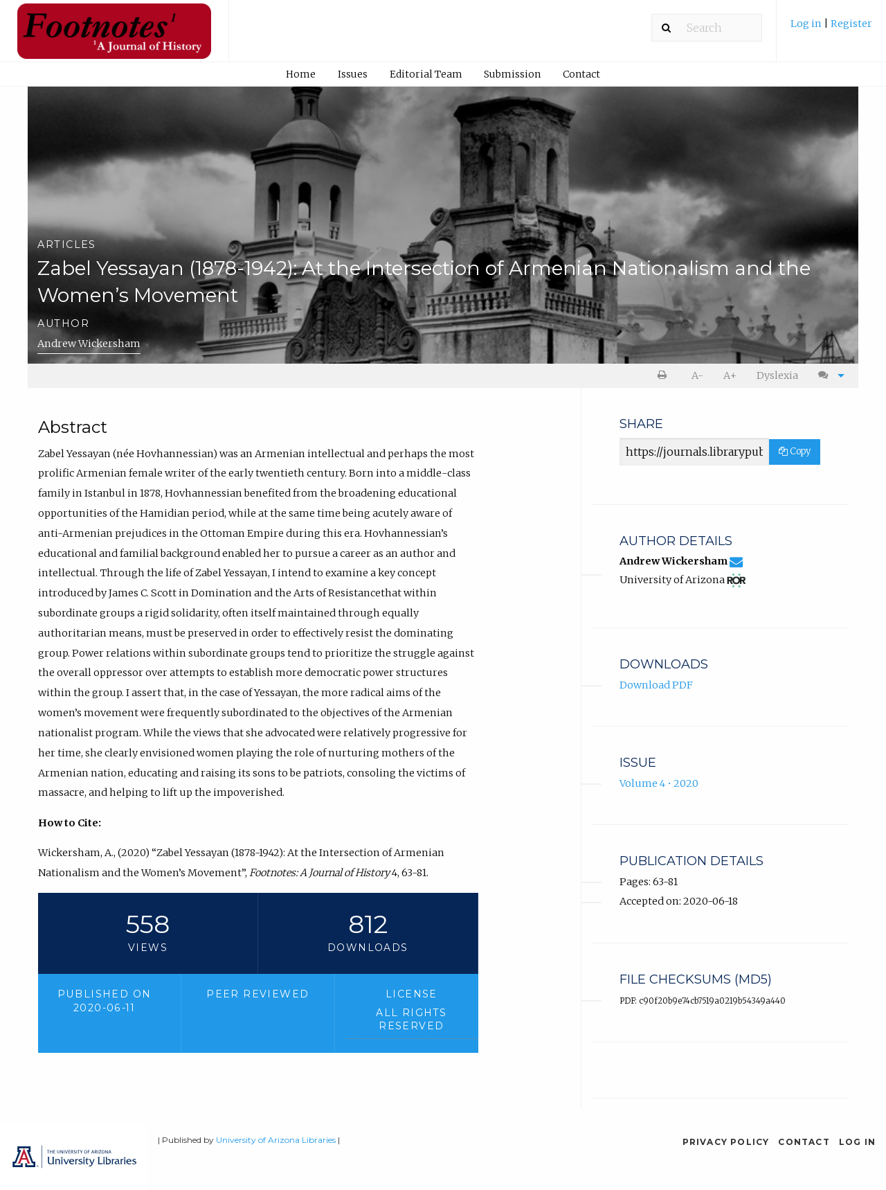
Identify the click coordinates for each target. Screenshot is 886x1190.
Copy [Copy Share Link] (795, 451)
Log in (807, 23)
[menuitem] (831, 29)
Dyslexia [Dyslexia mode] (777, 375)
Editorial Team (426, 74)
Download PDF (656, 685)
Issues (353, 74)
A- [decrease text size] (697, 375)
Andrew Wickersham (89, 343)
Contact (581, 74)
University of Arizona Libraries (276, 1140)
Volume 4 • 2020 (659, 783)
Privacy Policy (726, 1142)
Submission (512, 74)
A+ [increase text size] (729, 375)
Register (851, 23)
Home (301, 74)
